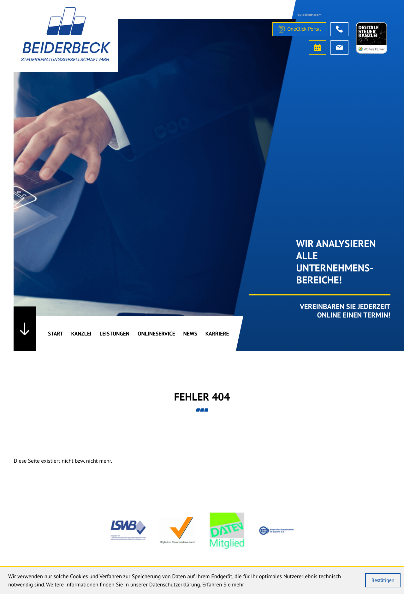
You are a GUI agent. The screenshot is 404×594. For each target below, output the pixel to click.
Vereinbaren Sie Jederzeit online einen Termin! (345, 311)
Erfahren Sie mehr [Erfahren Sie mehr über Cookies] (223, 584)
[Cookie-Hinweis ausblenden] (383, 580)
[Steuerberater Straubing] (66, 36)
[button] (339, 29)
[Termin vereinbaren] (318, 47)
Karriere (217, 333)
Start (55, 333)
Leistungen (114, 333)
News (190, 333)
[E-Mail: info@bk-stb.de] (339, 47)
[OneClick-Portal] (299, 29)
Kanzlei (81, 333)
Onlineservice (156, 333)
